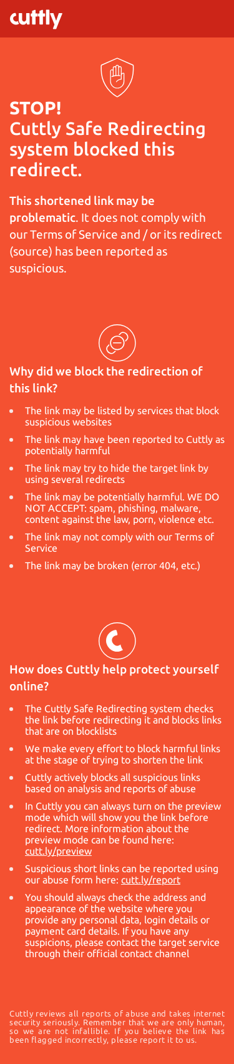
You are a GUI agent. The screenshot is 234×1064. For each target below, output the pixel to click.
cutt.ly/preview (58, 851)
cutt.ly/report (150, 879)
